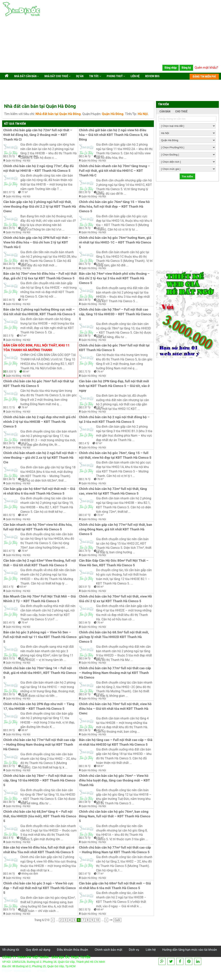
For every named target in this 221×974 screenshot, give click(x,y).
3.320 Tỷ (11, 371)
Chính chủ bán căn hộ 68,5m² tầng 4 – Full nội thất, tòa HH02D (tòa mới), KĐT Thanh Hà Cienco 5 (40, 816)
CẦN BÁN (164, 111)
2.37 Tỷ (86, 407)
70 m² (100, 192)
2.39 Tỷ (11, 443)
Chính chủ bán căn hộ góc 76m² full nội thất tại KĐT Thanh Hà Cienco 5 (114, 348)
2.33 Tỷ (86, 192)
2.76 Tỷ (86, 228)
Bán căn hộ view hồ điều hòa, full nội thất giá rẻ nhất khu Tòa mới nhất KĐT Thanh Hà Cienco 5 (39, 850)
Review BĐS (152, 76)
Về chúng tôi (10, 950)
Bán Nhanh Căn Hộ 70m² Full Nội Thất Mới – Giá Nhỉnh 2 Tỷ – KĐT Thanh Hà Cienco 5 (39, 599)
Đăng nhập (171, 67)
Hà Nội (26, 160)
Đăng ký (186, 67)
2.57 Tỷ (11, 192)
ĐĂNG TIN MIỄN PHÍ (204, 76)
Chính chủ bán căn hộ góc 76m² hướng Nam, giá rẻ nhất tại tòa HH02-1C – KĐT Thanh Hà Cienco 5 (115, 242)
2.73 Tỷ (86, 550)
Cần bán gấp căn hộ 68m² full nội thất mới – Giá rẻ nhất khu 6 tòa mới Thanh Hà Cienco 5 (39, 491)
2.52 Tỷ (11, 514)
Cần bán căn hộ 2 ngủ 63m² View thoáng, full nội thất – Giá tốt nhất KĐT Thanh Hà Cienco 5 (40, 563)
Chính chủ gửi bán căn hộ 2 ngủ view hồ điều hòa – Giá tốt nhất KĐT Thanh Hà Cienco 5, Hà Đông (114, 134)
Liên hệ (135, 76)
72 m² (100, 514)
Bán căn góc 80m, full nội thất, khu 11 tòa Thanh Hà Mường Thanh (36, 348)
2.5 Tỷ (10, 335)
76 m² (100, 228)
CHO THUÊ (181, 111)
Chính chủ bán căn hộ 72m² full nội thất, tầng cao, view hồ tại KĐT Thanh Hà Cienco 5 (113, 491)
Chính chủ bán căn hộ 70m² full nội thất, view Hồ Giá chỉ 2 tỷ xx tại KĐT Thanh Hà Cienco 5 (116, 599)
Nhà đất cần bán (26, 76)
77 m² (25, 192)
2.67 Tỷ (86, 514)
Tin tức (94, 76)
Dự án (79, 76)
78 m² (100, 335)
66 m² (25, 443)
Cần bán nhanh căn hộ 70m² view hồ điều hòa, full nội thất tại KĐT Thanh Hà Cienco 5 (38, 527)
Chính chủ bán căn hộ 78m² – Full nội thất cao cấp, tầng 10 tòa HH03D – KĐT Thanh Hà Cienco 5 (115, 314)
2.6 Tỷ (10, 837)
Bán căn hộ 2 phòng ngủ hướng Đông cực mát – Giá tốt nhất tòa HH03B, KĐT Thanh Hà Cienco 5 (39, 312)
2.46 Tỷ (86, 156)
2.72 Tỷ (86, 263)
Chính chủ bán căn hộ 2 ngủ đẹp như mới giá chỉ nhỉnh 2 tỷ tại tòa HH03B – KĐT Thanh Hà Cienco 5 (40, 421)
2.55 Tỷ (11, 156)
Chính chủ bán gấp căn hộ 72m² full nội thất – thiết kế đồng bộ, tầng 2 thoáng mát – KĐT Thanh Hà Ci (38, 134)
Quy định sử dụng (38, 950)
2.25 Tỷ (11, 228)
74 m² (100, 299)
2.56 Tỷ (86, 766)
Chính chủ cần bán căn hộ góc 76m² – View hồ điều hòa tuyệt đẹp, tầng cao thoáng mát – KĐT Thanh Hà (115, 780)
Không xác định (30, 156)
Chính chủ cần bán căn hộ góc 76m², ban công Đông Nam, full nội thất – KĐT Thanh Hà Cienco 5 (115, 816)
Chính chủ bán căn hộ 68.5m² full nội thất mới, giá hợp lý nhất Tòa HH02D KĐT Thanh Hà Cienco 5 (114, 636)
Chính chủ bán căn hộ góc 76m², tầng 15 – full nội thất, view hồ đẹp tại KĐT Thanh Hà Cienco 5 (115, 455)
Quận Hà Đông (13, 160)
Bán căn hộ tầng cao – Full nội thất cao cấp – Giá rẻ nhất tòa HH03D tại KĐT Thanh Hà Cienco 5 (116, 742)
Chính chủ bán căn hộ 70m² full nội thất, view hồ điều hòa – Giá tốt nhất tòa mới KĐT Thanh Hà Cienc (115, 708)
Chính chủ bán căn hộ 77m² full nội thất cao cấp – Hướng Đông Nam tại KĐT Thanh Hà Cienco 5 (115, 850)
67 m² (23, 335)
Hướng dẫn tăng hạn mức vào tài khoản (189, 950)
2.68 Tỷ (86, 801)
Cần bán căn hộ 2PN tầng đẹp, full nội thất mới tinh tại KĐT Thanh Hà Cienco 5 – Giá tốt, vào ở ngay (114, 385)
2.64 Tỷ (86, 658)
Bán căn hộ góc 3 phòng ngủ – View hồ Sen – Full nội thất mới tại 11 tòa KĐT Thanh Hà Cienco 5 (40, 636)
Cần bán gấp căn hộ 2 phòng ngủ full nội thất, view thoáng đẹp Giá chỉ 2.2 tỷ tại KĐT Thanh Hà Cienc (40, 206)
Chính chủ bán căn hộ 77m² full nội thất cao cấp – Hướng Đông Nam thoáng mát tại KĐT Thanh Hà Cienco (115, 672)
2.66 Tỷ (11, 299)
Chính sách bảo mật (108, 950)
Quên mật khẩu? (206, 67)
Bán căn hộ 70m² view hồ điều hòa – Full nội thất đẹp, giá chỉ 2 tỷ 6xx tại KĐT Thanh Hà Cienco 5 (40, 276)
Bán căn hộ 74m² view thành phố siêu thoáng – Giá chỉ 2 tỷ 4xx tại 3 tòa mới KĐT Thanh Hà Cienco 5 (114, 278)
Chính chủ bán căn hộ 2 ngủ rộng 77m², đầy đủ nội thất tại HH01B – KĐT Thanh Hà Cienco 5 (39, 168)
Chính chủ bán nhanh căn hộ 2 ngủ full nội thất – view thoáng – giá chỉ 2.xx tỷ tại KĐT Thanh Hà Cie (40, 457)
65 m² (100, 156)
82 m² (25, 658)
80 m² (26, 371)
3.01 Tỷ (86, 586)
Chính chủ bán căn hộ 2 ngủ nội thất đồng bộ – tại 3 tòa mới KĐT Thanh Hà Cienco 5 (114, 419)
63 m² (23, 586)
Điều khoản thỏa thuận (72, 950)
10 (97, 920)
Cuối (117, 920)
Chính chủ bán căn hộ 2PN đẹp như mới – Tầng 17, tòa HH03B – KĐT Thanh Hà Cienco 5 (39, 706)
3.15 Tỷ (11, 658)
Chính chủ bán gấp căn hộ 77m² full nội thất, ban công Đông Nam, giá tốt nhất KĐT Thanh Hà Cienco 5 (116, 529)
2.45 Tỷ (11, 263)
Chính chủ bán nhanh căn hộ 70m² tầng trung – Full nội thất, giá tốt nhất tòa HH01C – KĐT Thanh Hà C (115, 170)
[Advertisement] (110, 45)
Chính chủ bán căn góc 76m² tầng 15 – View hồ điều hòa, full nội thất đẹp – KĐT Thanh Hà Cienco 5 (115, 206)
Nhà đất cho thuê (57, 76)
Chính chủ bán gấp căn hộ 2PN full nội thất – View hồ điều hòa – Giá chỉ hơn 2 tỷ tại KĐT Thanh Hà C (37, 242)
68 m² (25, 479)
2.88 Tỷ (86, 335)
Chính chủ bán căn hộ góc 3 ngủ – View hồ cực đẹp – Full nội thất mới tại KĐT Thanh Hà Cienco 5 (40, 888)
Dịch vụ (134, 950)
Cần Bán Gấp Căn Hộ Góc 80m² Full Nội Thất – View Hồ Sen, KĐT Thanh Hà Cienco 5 (114, 563)
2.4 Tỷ (85, 443)
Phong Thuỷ (115, 76)
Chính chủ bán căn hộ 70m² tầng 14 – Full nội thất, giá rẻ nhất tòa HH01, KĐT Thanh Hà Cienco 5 (40, 672)
